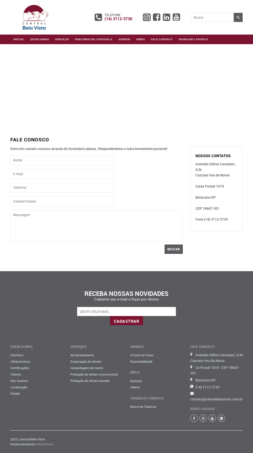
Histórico (16, 355)
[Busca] (212, 17)
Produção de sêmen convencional (94, 374)
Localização (18, 387)
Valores (15, 374)
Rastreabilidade (141, 361)
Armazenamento (82, 355)
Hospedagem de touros (86, 368)
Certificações (19, 368)
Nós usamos (19, 380)
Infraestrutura (20, 361)
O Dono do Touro (141, 355)
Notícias (136, 381)
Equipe (15, 393)
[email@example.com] (126, 311)
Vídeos (135, 387)
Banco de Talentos (143, 406)
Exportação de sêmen (85, 361)
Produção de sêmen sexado (89, 380)
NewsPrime (45, 444)
